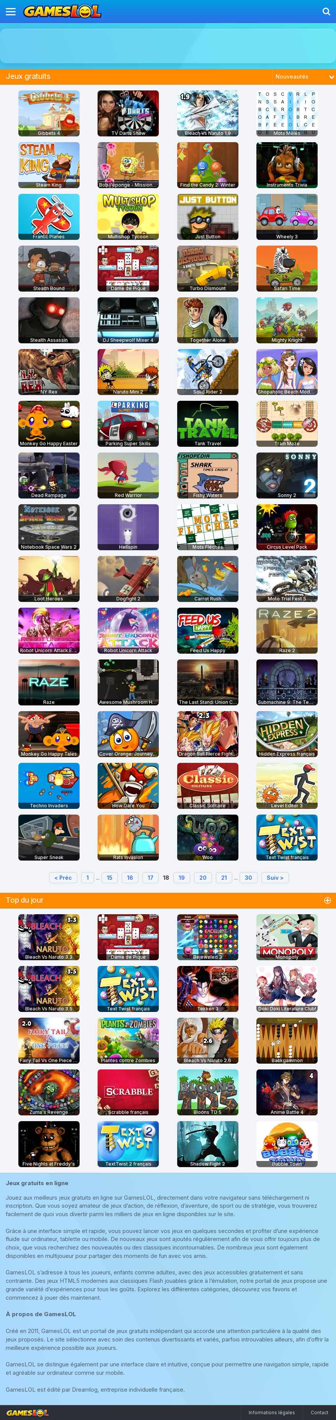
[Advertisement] (168, 46)
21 (224, 877)
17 (150, 877)
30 (248, 877)
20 (203, 877)
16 (130, 877)
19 (182, 877)
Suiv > (275, 877)
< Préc (63, 877)
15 (110, 877)
